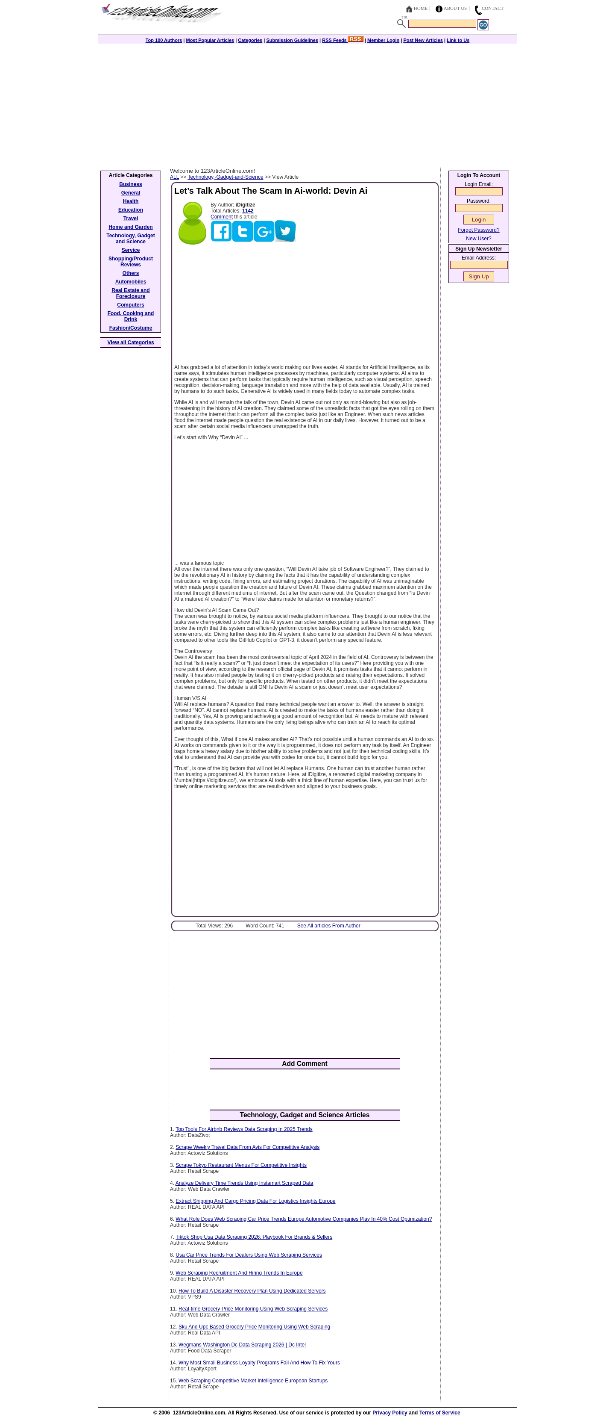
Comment (222, 217)
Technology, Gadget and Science (130, 239)
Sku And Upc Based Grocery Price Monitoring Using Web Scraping (254, 1327)
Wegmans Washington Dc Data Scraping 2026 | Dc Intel (242, 1345)
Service (131, 250)
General (131, 193)
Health (131, 201)
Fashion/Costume (130, 328)
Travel (130, 218)
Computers (130, 305)
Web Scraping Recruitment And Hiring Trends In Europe (239, 1273)
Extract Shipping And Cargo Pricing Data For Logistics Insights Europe (255, 1201)
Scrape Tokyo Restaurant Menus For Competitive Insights (241, 1165)
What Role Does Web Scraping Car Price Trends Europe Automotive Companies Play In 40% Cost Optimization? (304, 1219)
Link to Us (458, 40)
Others (131, 273)
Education (130, 210)
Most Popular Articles (210, 40)
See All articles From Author (328, 926)
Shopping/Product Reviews (130, 262)
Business (130, 184)
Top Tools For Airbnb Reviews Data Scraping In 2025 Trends (244, 1129)
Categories (250, 40)
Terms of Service (439, 1413)
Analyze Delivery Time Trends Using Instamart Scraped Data (244, 1183)
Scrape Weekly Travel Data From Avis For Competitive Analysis (247, 1147)
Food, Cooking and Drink (131, 316)
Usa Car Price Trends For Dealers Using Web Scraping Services (249, 1255)
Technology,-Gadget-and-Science (225, 177)
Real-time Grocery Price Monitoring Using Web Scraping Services (253, 1309)
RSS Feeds (342, 40)
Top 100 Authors (164, 40)
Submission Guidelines (292, 40)
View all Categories (131, 342)
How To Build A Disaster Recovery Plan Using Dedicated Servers (252, 1291)
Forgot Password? (478, 230)
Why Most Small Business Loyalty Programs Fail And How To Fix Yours (259, 1363)
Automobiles (130, 282)
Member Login (383, 40)
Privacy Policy (389, 1413)
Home (421, 8)
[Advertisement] (307, 103)
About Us (455, 8)
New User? (478, 239)
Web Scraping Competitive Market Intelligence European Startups (253, 1381)
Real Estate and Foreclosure (130, 293)
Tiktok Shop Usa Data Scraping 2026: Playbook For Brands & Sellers (254, 1237)
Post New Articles (423, 40)
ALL (174, 177)
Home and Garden (130, 227)
